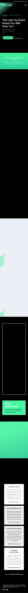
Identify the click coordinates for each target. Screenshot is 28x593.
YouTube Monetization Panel (13, 567)
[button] (26, 5)
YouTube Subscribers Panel (13, 543)
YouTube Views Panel (13, 502)
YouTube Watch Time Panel (13, 522)
